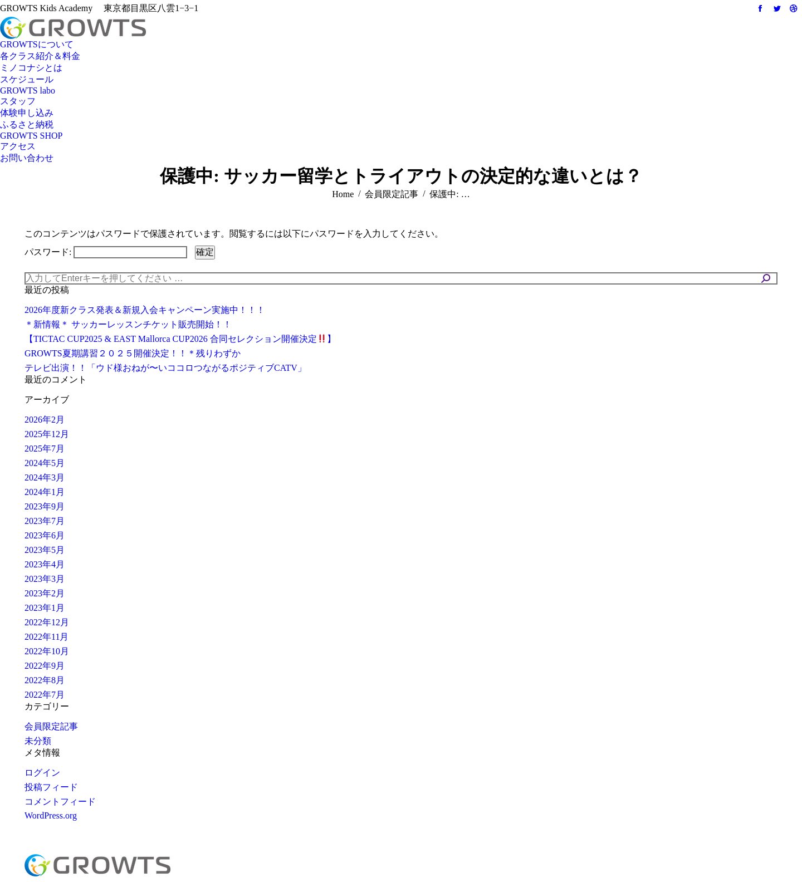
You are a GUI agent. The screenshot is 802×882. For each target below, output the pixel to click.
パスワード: (106, 252)
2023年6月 (45, 535)
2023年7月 (45, 521)
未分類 (38, 741)
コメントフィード (60, 801)
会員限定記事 (51, 726)
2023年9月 (45, 506)
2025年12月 (47, 434)
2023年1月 (45, 607)
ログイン (42, 772)
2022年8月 (45, 680)
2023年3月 (45, 579)
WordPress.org (51, 815)
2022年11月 (47, 636)
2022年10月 (47, 651)
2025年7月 (45, 448)
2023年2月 (45, 593)
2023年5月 (45, 550)
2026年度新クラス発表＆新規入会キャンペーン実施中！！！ (145, 310)
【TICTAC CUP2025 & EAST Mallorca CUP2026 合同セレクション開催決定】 (180, 339)
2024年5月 (45, 463)
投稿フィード (51, 787)
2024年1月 (45, 492)
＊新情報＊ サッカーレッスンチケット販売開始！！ (128, 324)
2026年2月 (45, 419)
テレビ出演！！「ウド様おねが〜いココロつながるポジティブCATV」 (165, 368)
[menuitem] (37, 45)
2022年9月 (45, 665)
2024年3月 (45, 477)
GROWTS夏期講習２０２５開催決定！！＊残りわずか (133, 353)
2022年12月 (47, 622)
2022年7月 (45, 694)
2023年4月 (45, 564)
